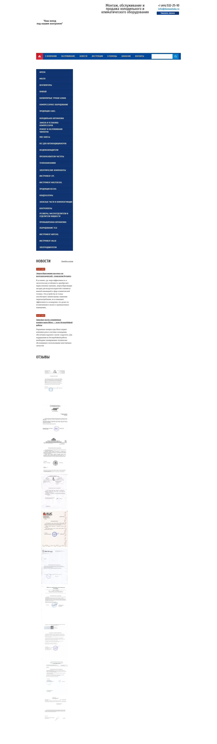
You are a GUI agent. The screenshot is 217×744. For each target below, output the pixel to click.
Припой (43, 91)
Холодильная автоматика (51, 118)
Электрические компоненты (52, 170)
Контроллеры (45, 208)
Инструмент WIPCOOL (49, 234)
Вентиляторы (45, 85)
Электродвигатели (48, 247)
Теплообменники (47, 163)
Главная (39, 56)
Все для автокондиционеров (52, 143)
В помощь (112, 56)
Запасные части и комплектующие (55, 202)
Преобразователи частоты (51, 156)
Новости (83, 56)
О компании (51, 56)
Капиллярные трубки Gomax (52, 98)
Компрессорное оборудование (53, 104)
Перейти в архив (67, 261)
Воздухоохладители (48, 150)
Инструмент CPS (46, 176)
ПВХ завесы (44, 137)
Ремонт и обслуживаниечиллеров (51, 130)
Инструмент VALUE (47, 241)
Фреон (42, 72)
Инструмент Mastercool (50, 182)
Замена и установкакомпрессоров (48, 124)
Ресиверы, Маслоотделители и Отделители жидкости (53, 215)
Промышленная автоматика (52, 222)
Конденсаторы (46, 195)
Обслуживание (68, 56)
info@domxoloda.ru (168, 9)
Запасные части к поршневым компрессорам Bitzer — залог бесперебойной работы (54, 322)
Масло (42, 78)
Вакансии (126, 56)
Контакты (139, 56)
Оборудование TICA (48, 228)
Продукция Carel (47, 111)
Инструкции (97, 56)
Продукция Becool (48, 189)
